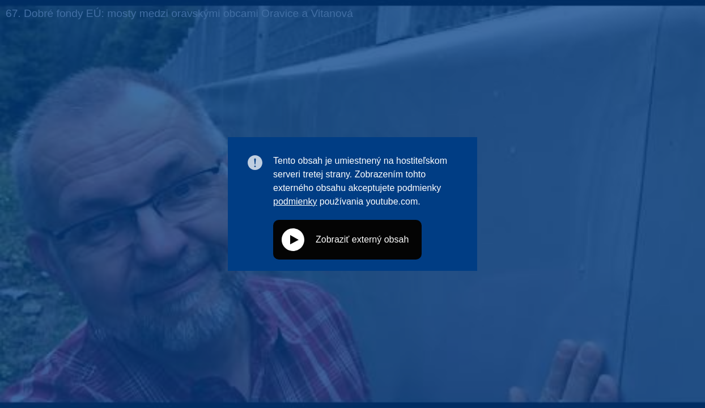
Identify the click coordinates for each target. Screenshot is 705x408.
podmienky (295, 201)
